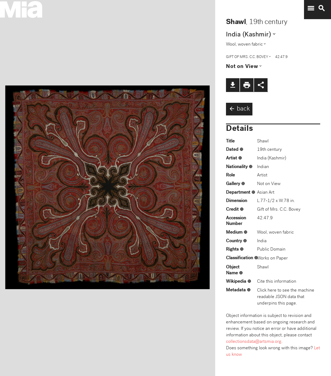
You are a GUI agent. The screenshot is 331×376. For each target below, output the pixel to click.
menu (311, 8)
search (322, 8)
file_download (233, 85)
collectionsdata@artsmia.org (253, 342)
